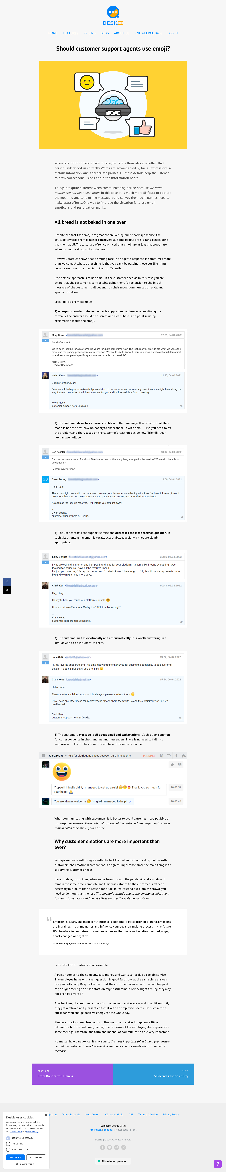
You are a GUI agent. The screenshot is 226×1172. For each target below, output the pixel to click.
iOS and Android (114, 1114)
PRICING (89, 33)
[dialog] (26, 1140)
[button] (26, 1164)
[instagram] (109, 1147)
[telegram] (116, 1147)
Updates (52, 1114)
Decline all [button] (36, 1157)
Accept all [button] (15, 1157)
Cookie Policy (16, 1131)
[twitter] (123, 1147)
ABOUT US (121, 33)
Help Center (92, 1114)
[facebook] (102, 1147)
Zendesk (108, 1129)
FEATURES (70, 33)
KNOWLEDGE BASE (148, 33)
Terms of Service (148, 1114)
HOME (53, 33)
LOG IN (173, 33)
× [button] (46, 1115)
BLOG (105, 33)
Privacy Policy (171, 1114)
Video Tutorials (71, 1114)
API (131, 1114)
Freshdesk (95, 1129)
